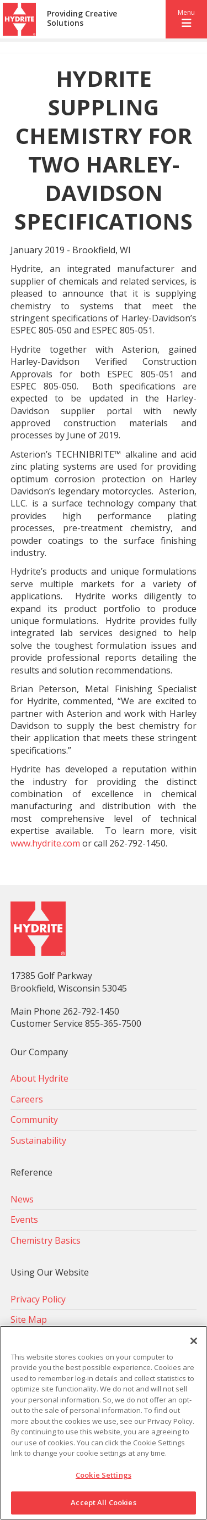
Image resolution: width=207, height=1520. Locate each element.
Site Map (28, 1319)
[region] (103, 1423)
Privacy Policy (38, 1299)
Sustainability (38, 1140)
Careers (26, 1099)
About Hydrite (39, 1078)
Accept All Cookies (103, 1502)
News (22, 1199)
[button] (186, 19)
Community (34, 1119)
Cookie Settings (103, 1475)
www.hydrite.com (45, 843)
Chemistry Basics (45, 1240)
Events (24, 1219)
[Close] (194, 1341)
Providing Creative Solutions (82, 18)
